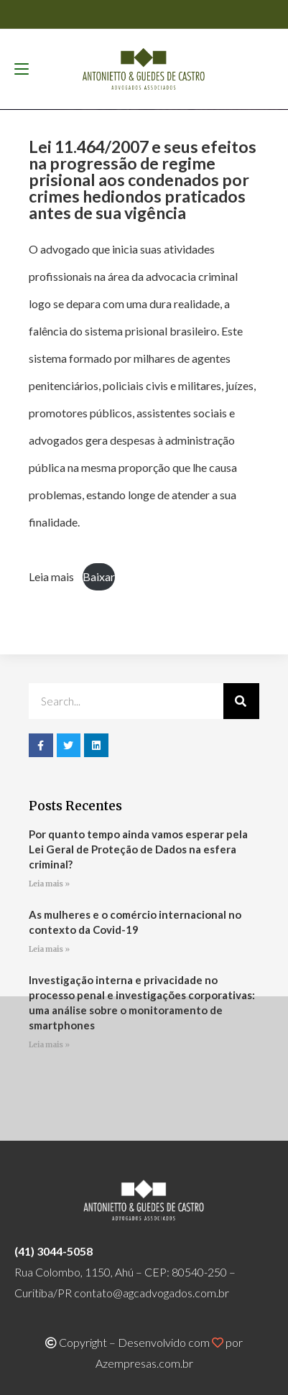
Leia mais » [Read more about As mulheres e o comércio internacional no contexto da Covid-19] (49, 949)
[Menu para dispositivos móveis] (21, 69)
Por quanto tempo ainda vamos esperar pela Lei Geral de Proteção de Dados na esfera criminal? (138, 849)
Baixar (99, 576)
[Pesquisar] (241, 701)
